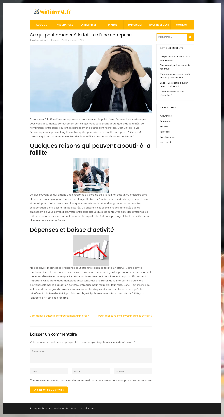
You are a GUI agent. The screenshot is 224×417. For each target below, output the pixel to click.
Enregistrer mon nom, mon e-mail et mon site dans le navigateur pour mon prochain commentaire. (92, 380)
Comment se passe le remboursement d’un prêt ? (59, 315)
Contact (182, 24)
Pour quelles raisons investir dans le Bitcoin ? (125, 315)
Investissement (159, 24)
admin (43, 40)
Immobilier (135, 24)
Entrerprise (88, 24)
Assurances (65, 24)
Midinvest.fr (61, 408)
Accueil (41, 24)
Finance (112, 24)
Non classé (165, 142)
